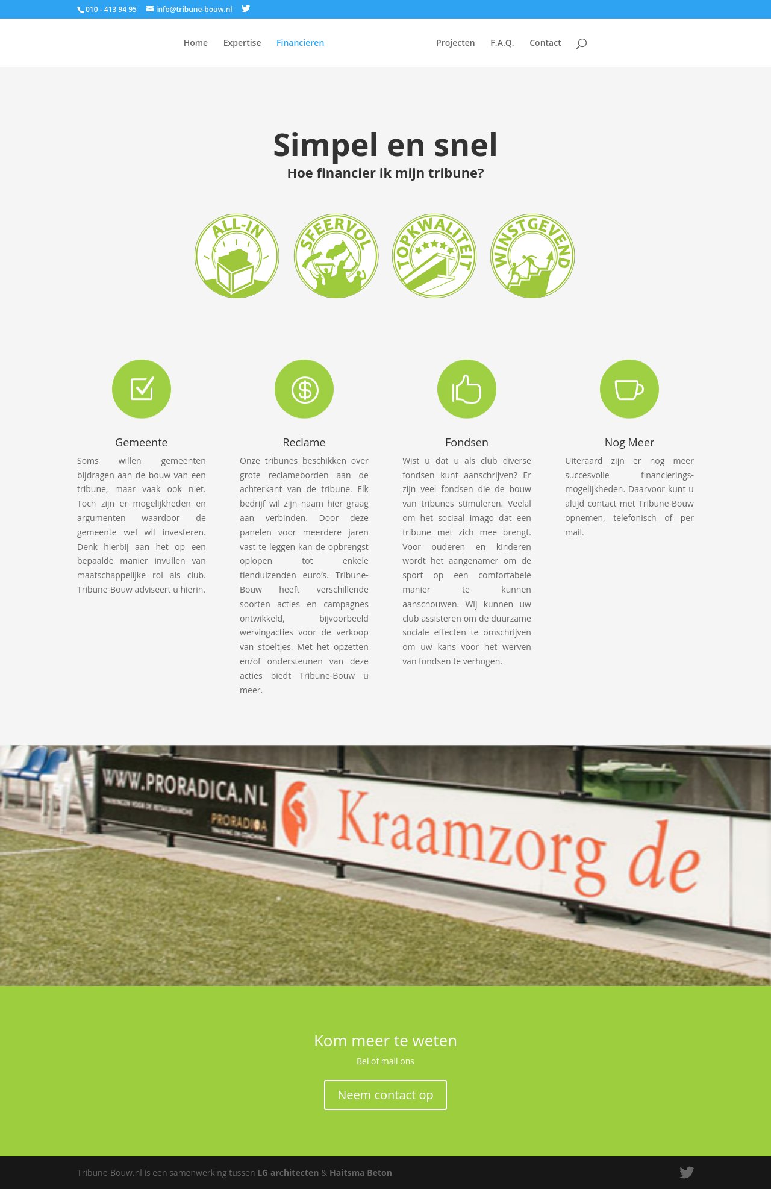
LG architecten (288, 1172)
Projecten (455, 43)
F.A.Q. (502, 43)
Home (196, 43)
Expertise (242, 43)
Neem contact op (385, 1095)
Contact (545, 43)
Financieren (300, 43)
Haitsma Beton (360, 1172)
